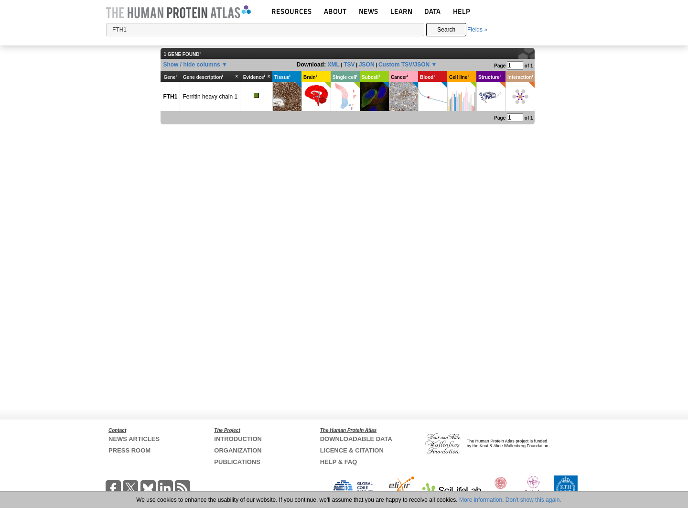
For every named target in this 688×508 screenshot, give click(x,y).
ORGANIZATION (237, 450)
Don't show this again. (533, 500)
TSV (349, 64)
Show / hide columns (191, 64)
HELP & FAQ (338, 461)
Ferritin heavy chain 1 (210, 96)
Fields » (477, 29)
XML (333, 64)
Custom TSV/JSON (404, 64)
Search (446, 29)
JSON (367, 64)
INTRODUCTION (238, 438)
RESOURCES (291, 11)
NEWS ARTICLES (134, 438)
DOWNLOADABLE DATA (356, 438)
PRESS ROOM (129, 450)
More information (480, 500)
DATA (432, 11)
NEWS (368, 11)
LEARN (401, 11)
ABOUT (335, 11)
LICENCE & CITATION (352, 450)
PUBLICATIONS (237, 461)
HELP (461, 11)
